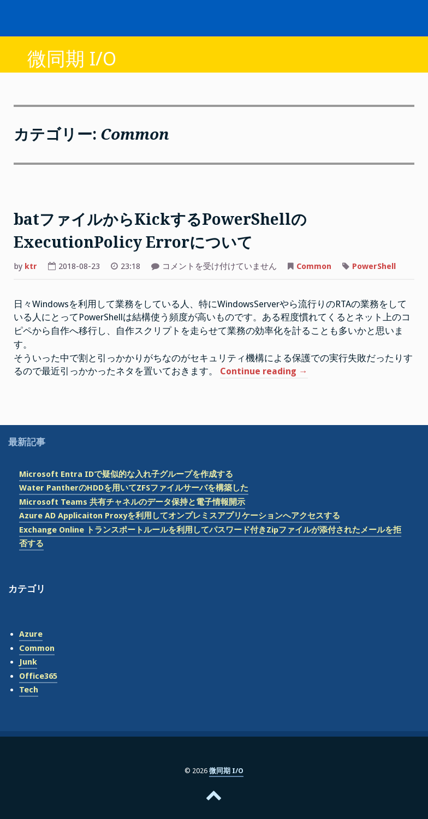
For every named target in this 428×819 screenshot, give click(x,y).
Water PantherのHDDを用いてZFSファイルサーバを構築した (133, 488)
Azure (31, 634)
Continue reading (264, 372)
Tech (28, 690)
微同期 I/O (71, 59)
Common (313, 266)
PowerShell (374, 266)
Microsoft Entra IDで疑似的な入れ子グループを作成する (126, 474)
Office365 (38, 676)
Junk (28, 662)
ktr (31, 266)
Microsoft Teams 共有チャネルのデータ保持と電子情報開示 (132, 502)
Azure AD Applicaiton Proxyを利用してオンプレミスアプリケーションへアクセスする (179, 516)
